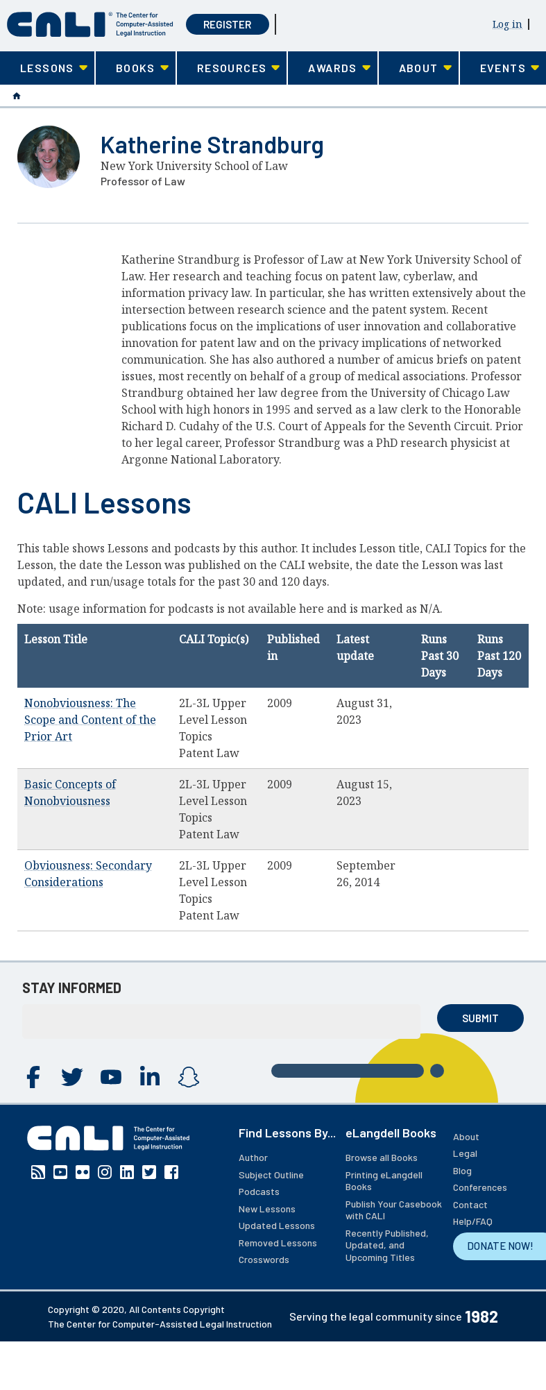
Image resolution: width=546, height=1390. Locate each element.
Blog (462, 1170)
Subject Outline (271, 1174)
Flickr (82, 1172)
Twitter (72, 1077)
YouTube (111, 1077)
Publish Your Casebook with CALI (393, 1210)
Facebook (33, 1077)
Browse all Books (381, 1157)
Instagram (189, 1077)
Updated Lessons (277, 1225)
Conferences (480, 1187)
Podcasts (259, 1191)
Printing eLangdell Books (384, 1181)
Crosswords (264, 1259)
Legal (465, 1153)
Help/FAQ (473, 1221)
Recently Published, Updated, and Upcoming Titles (387, 1245)
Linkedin (150, 1077)
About (466, 1136)
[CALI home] (90, 24)
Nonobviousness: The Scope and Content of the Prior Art (90, 719)
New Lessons (267, 1208)
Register (227, 24)
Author (253, 1157)
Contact (470, 1204)
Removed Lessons (278, 1242)
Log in (507, 24)
